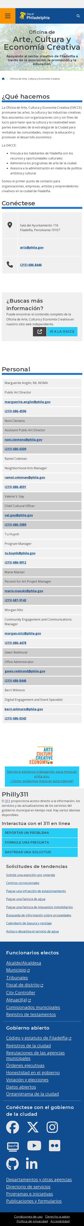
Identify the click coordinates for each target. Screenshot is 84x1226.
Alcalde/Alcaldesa (23, 963)
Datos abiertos (21, 1087)
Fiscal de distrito (22, 985)
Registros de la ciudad (28, 1046)
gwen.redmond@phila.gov (25, 671)
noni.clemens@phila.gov (23, 439)
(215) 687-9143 (15, 600)
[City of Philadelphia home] (35, 16)
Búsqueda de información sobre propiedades (38, 915)
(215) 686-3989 (15, 525)
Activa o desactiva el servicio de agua (32, 931)
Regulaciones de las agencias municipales (35, 1055)
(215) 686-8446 (31, 265)
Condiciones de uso (28, 1216)
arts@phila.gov (32, 247)
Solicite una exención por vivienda (30, 875)
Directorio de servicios (28, 1187)
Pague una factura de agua (25, 899)
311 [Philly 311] (7, 801)
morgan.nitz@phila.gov (23, 633)
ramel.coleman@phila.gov (25, 477)
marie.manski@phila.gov (24, 591)
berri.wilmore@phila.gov (24, 709)
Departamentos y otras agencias (39, 1179)
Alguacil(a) (16, 1000)
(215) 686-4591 (15, 487)
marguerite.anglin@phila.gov (27, 402)
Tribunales (17, 978)
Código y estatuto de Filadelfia (37, 1038)
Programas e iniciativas (29, 1194)
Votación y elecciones (27, 1080)
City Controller (20, 992)
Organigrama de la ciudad (32, 1094)
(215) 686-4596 (15, 411)
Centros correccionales (22, 883)
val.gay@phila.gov (19, 515)
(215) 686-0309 (15, 449)
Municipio (16, 970)
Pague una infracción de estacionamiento (36, 891)
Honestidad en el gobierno (33, 1072)
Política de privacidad (32, 1221)
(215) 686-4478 (15, 643)
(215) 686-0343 (15, 718)
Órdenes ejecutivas (25, 1065)
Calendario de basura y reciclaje (29, 923)
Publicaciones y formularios (34, 1201)
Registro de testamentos (31, 1014)
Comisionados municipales (33, 1007)
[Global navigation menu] (7, 16)
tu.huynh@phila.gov (20, 553)
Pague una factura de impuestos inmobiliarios (39, 907)
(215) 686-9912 (15, 562)
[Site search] (78, 16)
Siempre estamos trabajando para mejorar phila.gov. (42, 776)
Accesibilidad (60, 1221)
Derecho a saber (57, 1216)
